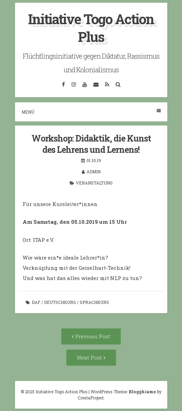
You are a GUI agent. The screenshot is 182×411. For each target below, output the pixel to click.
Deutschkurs (60, 302)
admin (94, 171)
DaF (36, 302)
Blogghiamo (142, 391)
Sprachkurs (94, 302)
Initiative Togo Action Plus (91, 28)
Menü (91, 112)
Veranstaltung (94, 183)
